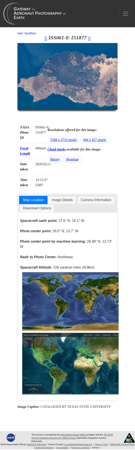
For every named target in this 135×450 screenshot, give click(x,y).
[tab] (33, 200)
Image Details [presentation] (62, 200)
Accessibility (62, 448)
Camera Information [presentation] (96, 200)
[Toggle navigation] (125, 13)
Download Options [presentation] (37, 208)
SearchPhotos (30, 33)
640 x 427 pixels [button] (94, 140)
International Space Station (74, 435)
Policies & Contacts (80, 448)
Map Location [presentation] (33, 200)
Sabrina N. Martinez (36, 444)
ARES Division (69, 438)
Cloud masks (56, 149)
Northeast (46, 257)
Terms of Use (101, 444)
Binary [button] (55, 159)
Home (20, 33)
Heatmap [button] (72, 159)
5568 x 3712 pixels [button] (63, 140)
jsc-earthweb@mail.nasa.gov (78, 444)
